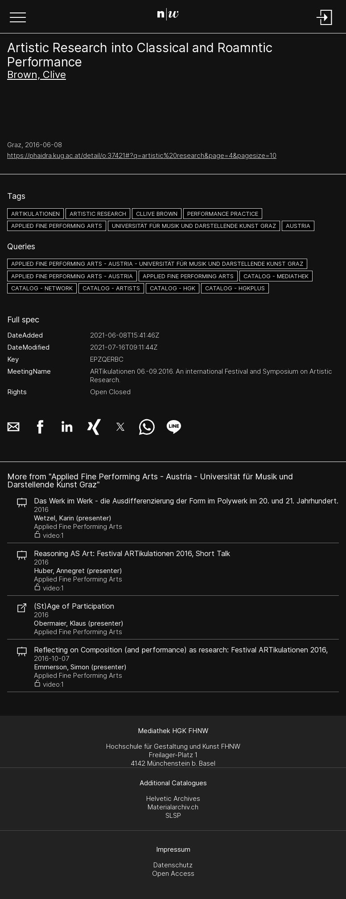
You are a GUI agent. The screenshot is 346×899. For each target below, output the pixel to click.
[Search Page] (171, 15)
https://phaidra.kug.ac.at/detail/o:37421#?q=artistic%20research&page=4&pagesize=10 (141, 155)
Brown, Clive (36, 74)
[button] (18, 18)
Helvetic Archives (173, 798)
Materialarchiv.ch (173, 807)
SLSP (173, 815)
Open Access (173, 873)
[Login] (324, 25)
